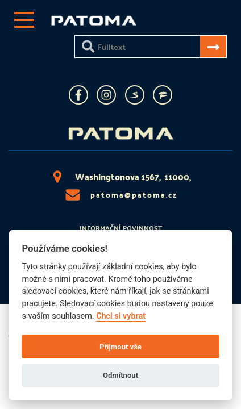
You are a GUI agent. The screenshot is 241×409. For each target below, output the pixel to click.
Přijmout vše (120, 347)
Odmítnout (120, 375)
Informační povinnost (121, 228)
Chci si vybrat (121, 316)
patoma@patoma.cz (120, 195)
